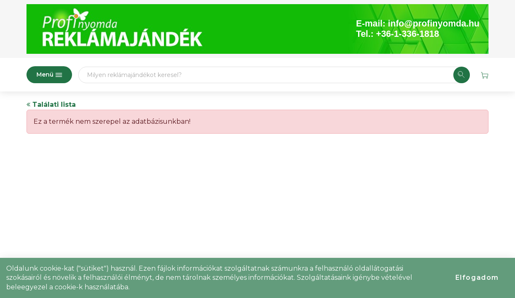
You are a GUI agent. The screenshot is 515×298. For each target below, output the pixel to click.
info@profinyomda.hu (433, 24)
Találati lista (51, 104)
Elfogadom (477, 277)
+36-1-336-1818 (407, 34)
